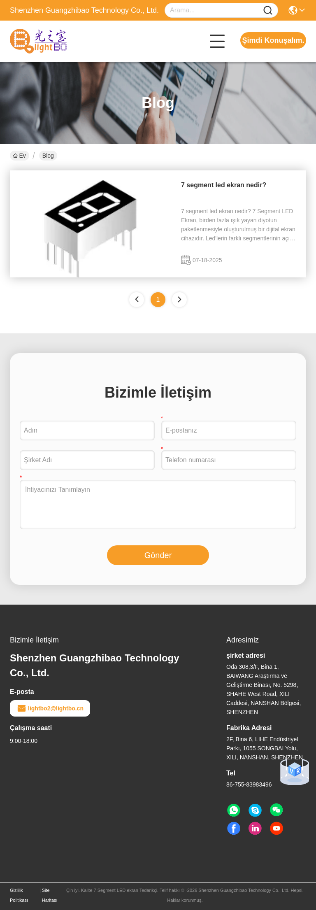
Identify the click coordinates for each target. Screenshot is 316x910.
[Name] (268, 10)
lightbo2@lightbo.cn (50, 708)
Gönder (158, 555)
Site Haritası (50, 895)
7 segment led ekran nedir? (223, 185)
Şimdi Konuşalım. (273, 40)
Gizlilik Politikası (19, 895)
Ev (19, 155)
